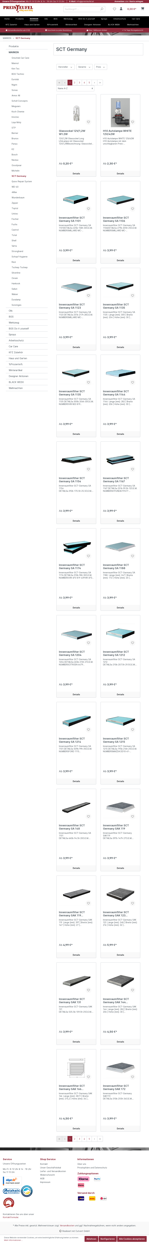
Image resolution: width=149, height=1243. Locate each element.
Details (76, 173)
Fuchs (14, 224)
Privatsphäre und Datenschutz (92, 1167)
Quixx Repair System (22, 181)
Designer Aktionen (18, 376)
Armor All (16, 95)
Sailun (14, 289)
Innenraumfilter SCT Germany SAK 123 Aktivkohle (116, 914)
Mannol (15, 63)
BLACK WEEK (16, 382)
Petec (15, 144)
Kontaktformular (10, 1217)
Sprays (12, 334)
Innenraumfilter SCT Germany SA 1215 (116, 740)
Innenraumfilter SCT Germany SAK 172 (116, 1087)
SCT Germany (19, 176)
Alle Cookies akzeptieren (132, 1239)
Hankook (16, 283)
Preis (100, 66)
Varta (14, 246)
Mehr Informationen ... (13, 1240)
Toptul (15, 208)
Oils (11, 310)
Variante (84, 66)
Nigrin (14, 84)
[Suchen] (101, 9)
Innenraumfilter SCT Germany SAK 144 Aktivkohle (116, 1001)
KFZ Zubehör (16, 352)
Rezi (14, 262)
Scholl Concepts (20, 101)
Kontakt (44, 1164)
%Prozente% (16, 364)
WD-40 (15, 187)
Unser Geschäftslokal (50, 1167)
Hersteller (65, 66)
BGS (11, 316)
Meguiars (16, 106)
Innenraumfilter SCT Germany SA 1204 (72, 653)
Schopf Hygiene (20, 256)
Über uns (81, 1164)
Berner (15, 133)
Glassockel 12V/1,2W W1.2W (72, 132)
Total (14, 235)
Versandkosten (67, 1225)
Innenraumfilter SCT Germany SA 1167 (116, 480)
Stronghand (17, 251)
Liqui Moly (16, 122)
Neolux (15, 160)
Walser (15, 294)
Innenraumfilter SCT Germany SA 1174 (72, 566)
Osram (15, 278)
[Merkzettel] (114, 9)
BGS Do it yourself (19, 328)
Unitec (15, 213)
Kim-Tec (15, 68)
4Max (14, 192)
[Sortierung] (75, 88)
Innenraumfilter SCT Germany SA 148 (72, 827)
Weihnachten (16, 388)
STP (14, 127)
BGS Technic (18, 74)
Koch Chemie (18, 111)
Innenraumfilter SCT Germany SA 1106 (116, 219)
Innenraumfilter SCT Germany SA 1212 (116, 653)
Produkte (14, 46)
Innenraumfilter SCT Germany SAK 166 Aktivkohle (72, 1087)
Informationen (85, 1159)
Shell (14, 240)
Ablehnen (91, 1239)
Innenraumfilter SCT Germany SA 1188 (116, 566)
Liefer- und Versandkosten (53, 1171)
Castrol (15, 230)
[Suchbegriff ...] (81, 9)
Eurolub (15, 79)
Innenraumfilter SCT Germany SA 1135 (116, 306)
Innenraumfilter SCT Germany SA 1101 (72, 219)
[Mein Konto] (121, 9)
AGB (42, 1178)
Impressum (45, 1182)
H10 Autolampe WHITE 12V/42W (117, 132)
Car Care (13, 346)
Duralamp (16, 299)
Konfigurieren (108, 1239)
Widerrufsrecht (47, 1175)
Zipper (15, 203)
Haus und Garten (18, 358)
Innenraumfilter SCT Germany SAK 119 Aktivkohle (72, 914)
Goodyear (17, 165)
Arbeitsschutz (16, 340)
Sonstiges (16, 305)
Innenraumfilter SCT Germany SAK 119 (116, 827)
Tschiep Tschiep (20, 267)
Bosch (15, 154)
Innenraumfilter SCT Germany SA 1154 (72, 480)
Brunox (15, 138)
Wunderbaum (18, 197)
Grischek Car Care (20, 58)
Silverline (16, 272)
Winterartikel (15, 370)
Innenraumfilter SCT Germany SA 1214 (72, 740)
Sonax (15, 90)
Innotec (15, 117)
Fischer (15, 219)
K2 (13, 149)
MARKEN (14, 52)
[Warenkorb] (135, 9)
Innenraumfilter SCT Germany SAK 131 (72, 1001)
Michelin (15, 170)
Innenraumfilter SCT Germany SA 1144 (116, 393)
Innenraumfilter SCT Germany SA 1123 (72, 306)
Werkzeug (14, 322)
